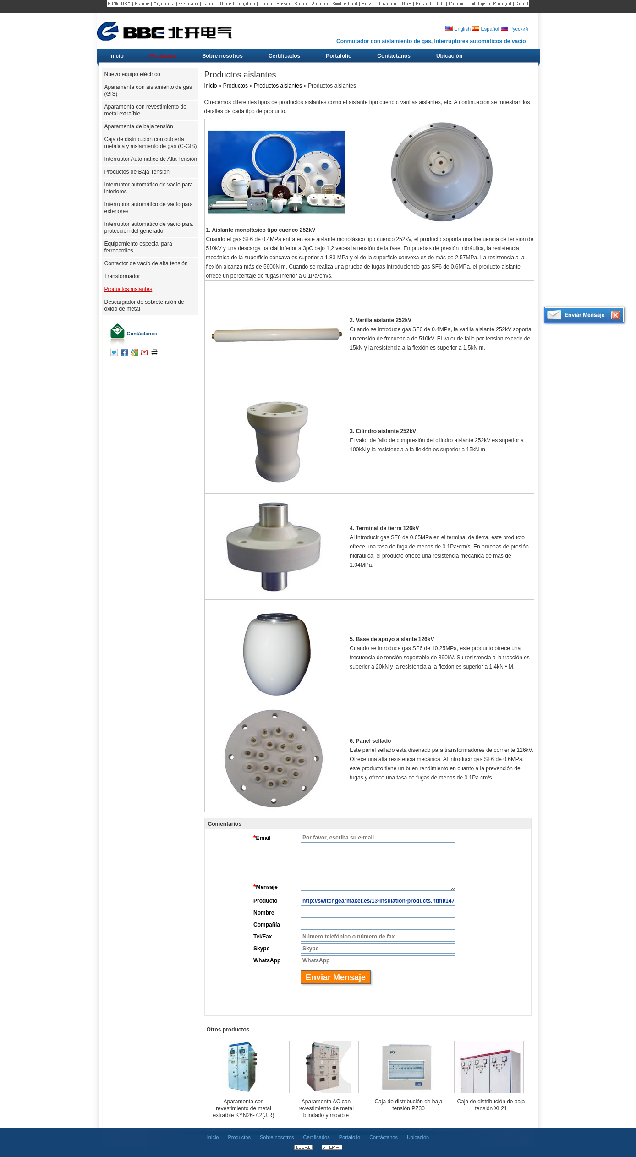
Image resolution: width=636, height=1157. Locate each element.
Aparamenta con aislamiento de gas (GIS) (148, 90)
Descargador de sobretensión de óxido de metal (144, 305)
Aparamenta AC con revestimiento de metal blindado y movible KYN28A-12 (326, 1108)
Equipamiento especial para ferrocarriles (138, 247)
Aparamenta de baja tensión (138, 126)
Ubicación (418, 1137)
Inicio (210, 85)
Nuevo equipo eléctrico (132, 74)
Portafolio (349, 1137)
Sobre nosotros (277, 1137)
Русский (514, 29)
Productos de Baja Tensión (137, 172)
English (458, 29)
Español (485, 29)
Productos (235, 85)
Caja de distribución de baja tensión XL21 (491, 1105)
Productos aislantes (128, 289)
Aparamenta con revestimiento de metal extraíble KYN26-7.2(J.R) (243, 1108)
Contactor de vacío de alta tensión (146, 263)
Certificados (316, 1137)
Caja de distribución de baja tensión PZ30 (408, 1105)
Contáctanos (142, 333)
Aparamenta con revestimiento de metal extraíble (145, 110)
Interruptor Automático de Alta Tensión (150, 159)
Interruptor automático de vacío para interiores (148, 188)
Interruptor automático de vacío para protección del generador (148, 227)
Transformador (122, 276)
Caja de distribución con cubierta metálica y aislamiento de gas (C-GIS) (150, 142)
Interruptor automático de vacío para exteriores (148, 207)
